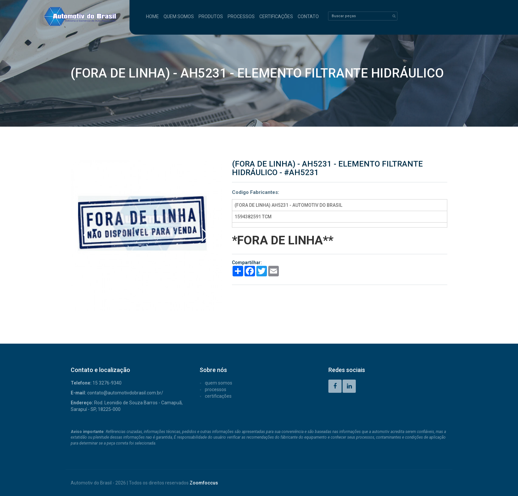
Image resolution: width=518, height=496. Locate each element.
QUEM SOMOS (179, 16)
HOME (152, 16)
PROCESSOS (241, 16)
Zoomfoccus (204, 482)
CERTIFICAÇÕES (276, 16)
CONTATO (308, 16)
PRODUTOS (211, 16)
